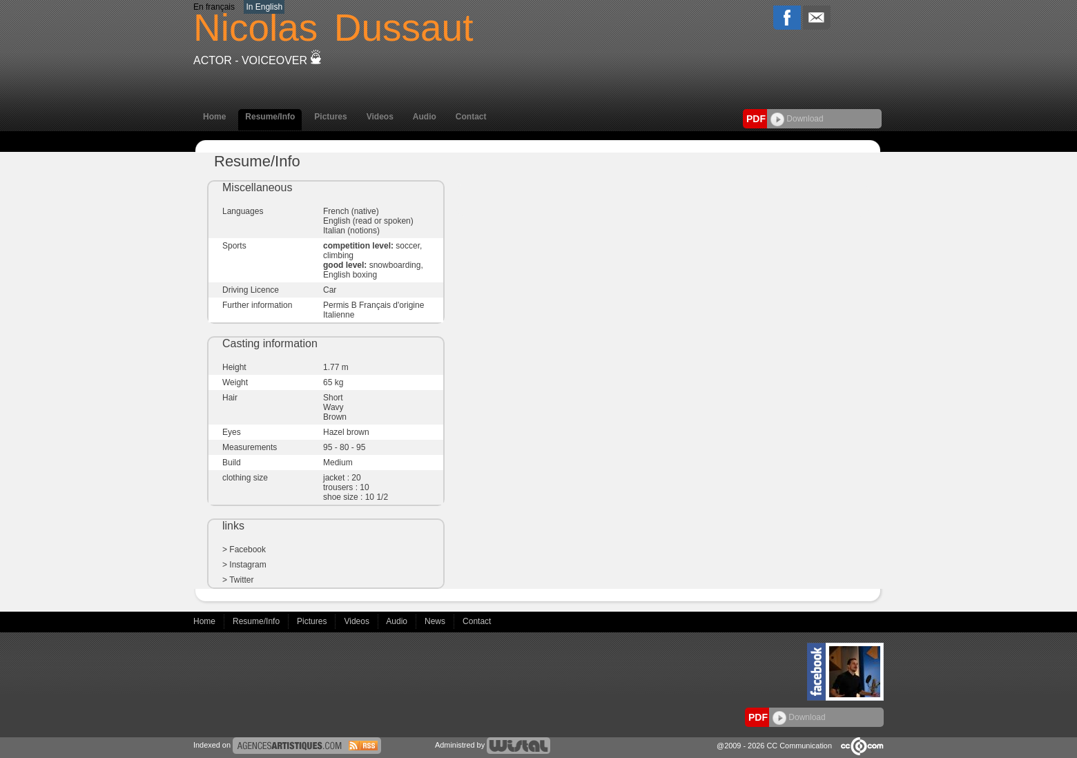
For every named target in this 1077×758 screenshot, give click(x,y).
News (436, 621)
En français (214, 7)
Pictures (330, 117)
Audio (424, 117)
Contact (471, 117)
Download (797, 119)
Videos (380, 117)
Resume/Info (270, 117)
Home (214, 117)
